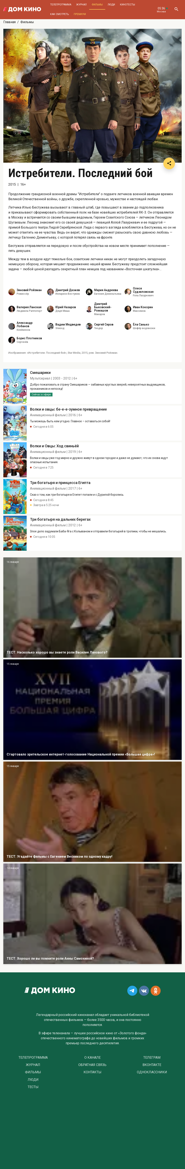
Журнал (81, 4)
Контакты (92, 1072)
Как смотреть (59, 14)
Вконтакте (151, 1065)
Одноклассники (152, 1072)
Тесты (33, 1087)
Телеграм (151, 1058)
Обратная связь (92, 1065)
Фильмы (97, 4)
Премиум (80, 14)
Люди (111, 4)
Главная (9, 22)
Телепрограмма (60, 4)
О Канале (92, 1058)
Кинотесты (127, 4)
